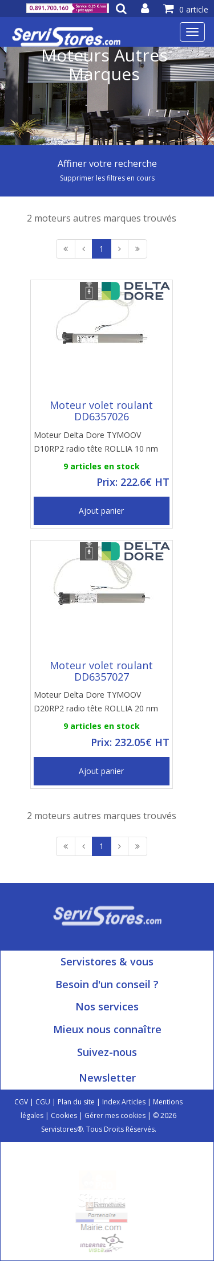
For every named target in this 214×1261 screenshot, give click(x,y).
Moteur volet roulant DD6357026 (101, 410)
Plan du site (76, 1102)
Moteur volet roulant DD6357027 (101, 670)
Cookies (64, 1115)
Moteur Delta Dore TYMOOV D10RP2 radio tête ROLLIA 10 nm (96, 441)
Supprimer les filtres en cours (107, 178)
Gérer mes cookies (115, 1115)
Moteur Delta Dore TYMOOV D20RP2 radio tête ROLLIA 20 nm (96, 701)
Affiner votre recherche (107, 163)
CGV (21, 1102)
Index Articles (124, 1102)
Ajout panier (101, 510)
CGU (42, 1102)
